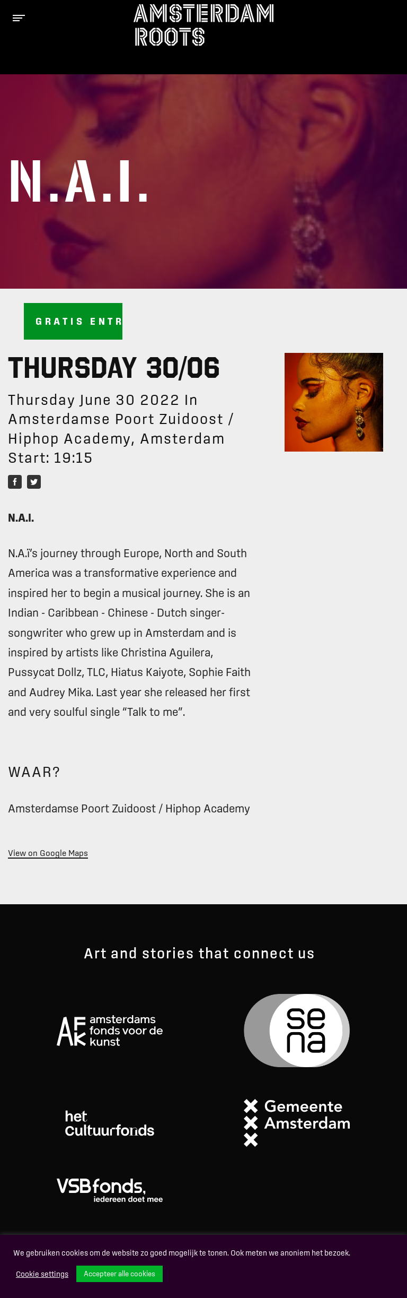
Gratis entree (79, 321)
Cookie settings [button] (42, 1274)
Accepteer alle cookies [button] (119, 1273)
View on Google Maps (48, 853)
